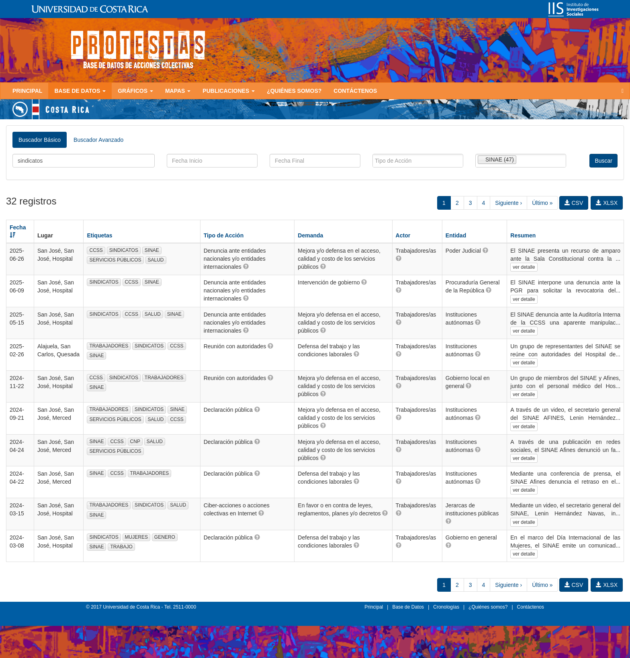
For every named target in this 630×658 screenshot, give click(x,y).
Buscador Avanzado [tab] (98, 140)
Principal (27, 91)
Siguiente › (508, 203)
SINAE (152, 250)
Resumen (523, 235)
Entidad (456, 235)
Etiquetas (99, 235)
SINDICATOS (123, 250)
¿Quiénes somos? (294, 91)
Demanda (310, 235)
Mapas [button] (177, 91)
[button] (246, 266)
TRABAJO (121, 547)
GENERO (164, 537)
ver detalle (524, 267)
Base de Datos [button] (80, 91)
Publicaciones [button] (228, 91)
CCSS (95, 250)
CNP (135, 441)
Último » (542, 203)
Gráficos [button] (135, 91)
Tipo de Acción (224, 235)
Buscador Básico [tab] (39, 140)
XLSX (607, 203)
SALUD (156, 260)
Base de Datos (408, 607)
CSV (574, 203)
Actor (403, 235)
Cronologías (446, 607)
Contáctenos (355, 91)
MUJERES (136, 537)
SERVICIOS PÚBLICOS (115, 260)
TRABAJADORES (108, 346)
